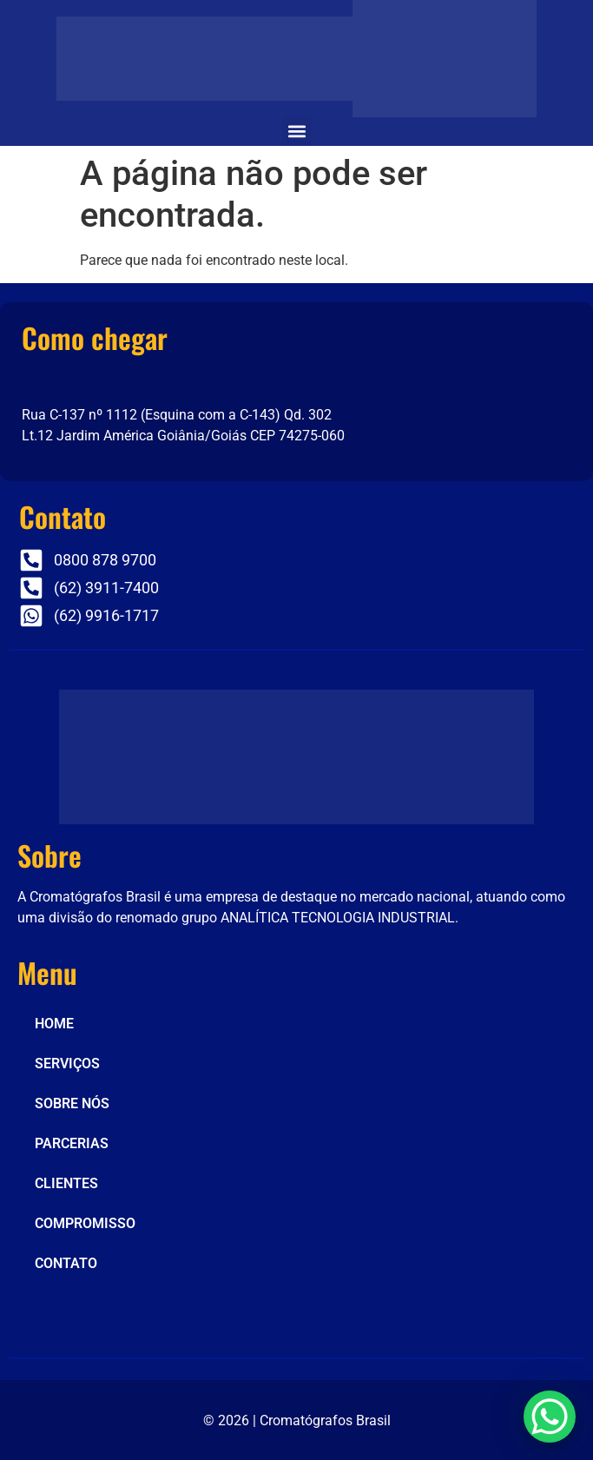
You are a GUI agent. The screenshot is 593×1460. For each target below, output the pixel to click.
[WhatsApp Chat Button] (550, 1417)
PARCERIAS (72, 1143)
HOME (54, 1023)
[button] (296, 131)
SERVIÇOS (67, 1063)
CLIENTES (66, 1183)
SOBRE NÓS (72, 1103)
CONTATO (66, 1263)
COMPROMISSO (85, 1223)
